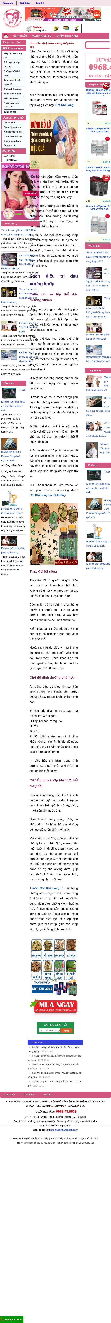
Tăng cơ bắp (10, 112)
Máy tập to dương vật (13, 55)
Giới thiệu (25, 3)
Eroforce (9, 383)
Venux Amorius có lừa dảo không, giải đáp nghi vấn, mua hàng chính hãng (98, 307)
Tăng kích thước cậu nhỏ (12, 82)
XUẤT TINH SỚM (67, 36)
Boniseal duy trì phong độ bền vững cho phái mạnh (28, 356)
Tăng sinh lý (94, 370)
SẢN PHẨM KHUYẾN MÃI (10, 152)
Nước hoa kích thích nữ (11, 105)
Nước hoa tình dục (13, 136)
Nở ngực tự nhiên (13, 132)
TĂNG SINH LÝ (41, 36)
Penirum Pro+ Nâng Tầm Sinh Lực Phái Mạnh (28, 327)
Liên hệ (40, 3)
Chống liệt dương (13, 89)
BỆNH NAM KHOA (13, 48)
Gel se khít (9, 122)
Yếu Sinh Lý (11, 224)
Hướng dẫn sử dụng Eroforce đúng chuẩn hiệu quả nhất (11, 456)
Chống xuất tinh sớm (12, 73)
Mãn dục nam (11, 98)
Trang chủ (8, 3)
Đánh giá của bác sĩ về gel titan (105, 448)
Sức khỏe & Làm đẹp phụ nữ (12, 143)
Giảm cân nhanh (12, 127)
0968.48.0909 (11, 1319)
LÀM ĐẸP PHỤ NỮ (13, 117)
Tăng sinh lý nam (12, 94)
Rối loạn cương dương (12, 64)
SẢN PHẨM (20, 36)
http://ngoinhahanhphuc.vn (64, 1130)
